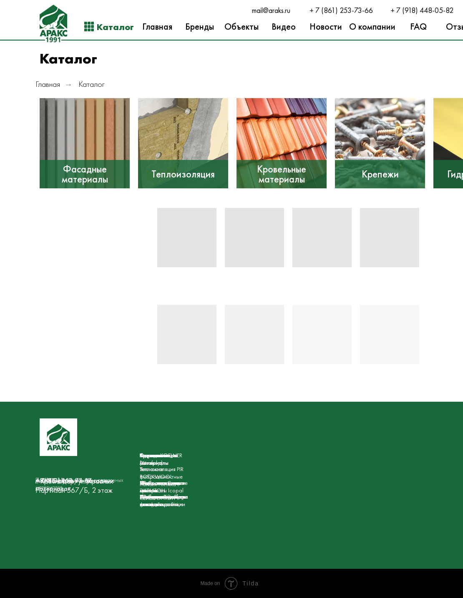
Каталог (91, 84)
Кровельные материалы (281, 174)
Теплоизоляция (183, 174)
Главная (47, 84)
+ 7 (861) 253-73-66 (341, 10)
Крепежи (380, 174)
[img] (85, 143)
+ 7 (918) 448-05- (417, 10)
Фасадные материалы (85, 174)
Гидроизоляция (159, 455)
